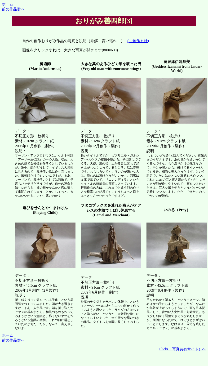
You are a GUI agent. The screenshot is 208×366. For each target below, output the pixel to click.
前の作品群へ (13, 9)
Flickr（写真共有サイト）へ (182, 349)
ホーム (7, 4)
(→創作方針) (138, 41)
